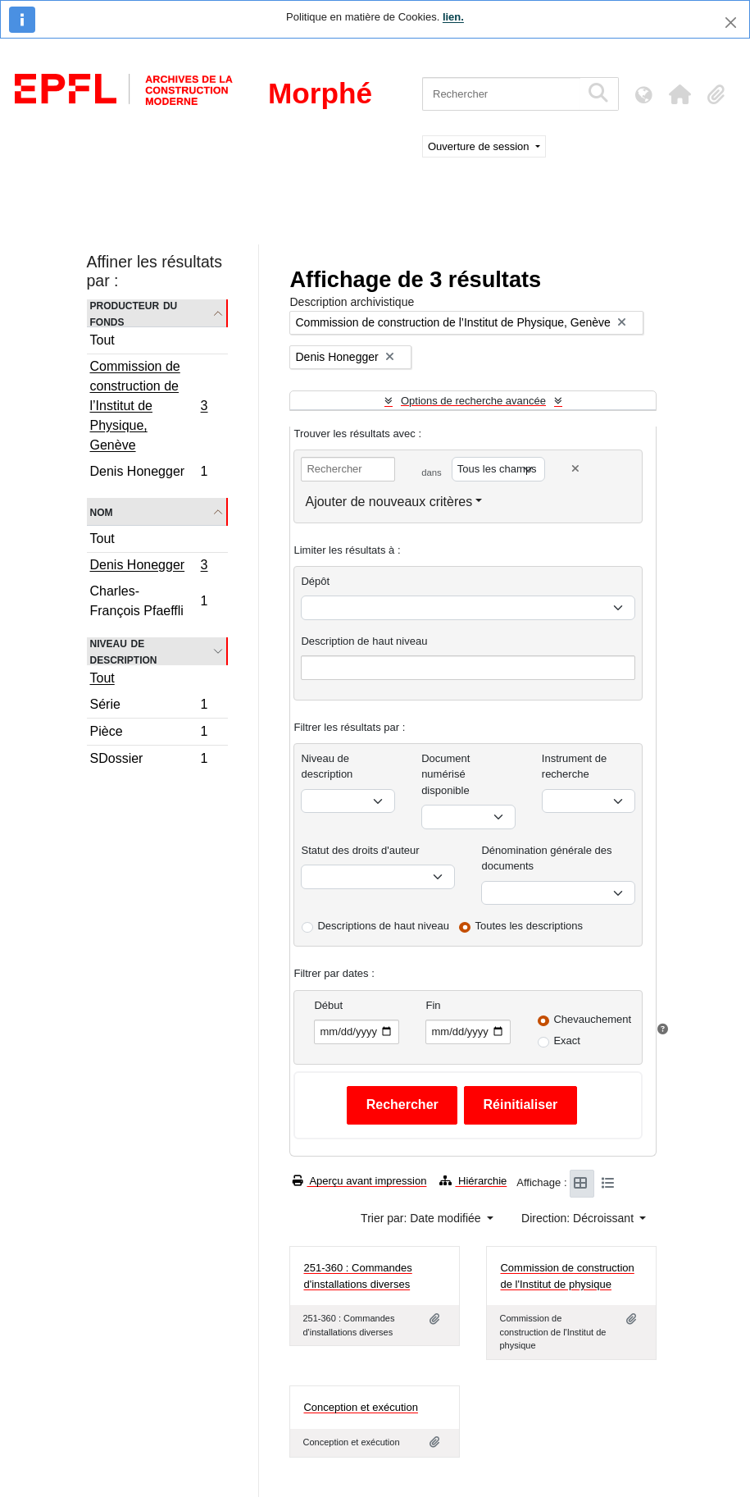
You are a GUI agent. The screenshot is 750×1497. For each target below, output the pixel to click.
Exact (566, 1040)
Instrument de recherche (574, 766)
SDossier (148, 760)
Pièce (148, 734)
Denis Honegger (148, 473)
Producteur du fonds (134, 313)
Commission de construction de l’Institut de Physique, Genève (148, 405)
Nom (101, 511)
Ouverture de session (480, 146)
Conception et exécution (360, 1407)
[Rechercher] (501, 94)
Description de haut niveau (364, 641)
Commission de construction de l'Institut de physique (567, 1276)
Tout (102, 340)
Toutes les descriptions (529, 926)
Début (328, 1005)
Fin (432, 1005)
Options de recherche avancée (473, 401)
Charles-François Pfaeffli (148, 601)
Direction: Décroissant (579, 1218)
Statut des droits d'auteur (360, 850)
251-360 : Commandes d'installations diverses (357, 1276)
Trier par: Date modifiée (422, 1218)
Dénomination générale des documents (546, 858)
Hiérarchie (473, 1181)
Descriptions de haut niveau (382, 926)
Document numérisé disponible (445, 774)
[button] (679, 94)
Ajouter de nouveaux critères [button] (388, 502)
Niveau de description (123, 651)
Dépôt (315, 581)
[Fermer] (730, 22)
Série (148, 707)
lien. (453, 17)
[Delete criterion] (575, 469)
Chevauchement (592, 1019)
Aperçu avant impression (359, 1181)
